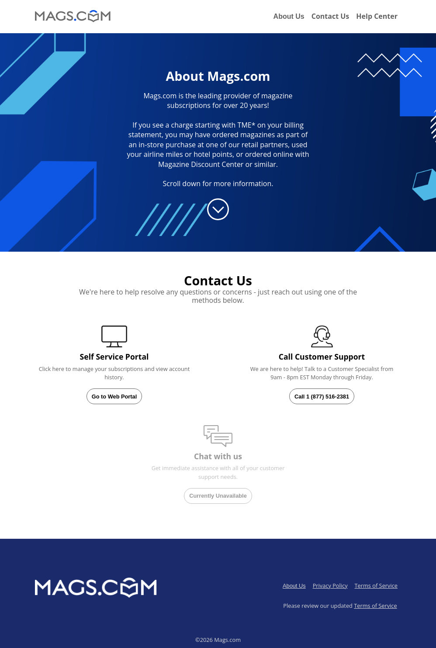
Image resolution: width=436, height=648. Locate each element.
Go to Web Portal (114, 396)
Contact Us (330, 16)
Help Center (377, 16)
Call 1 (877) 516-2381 (321, 396)
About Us (289, 16)
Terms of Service (376, 585)
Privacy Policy (330, 585)
